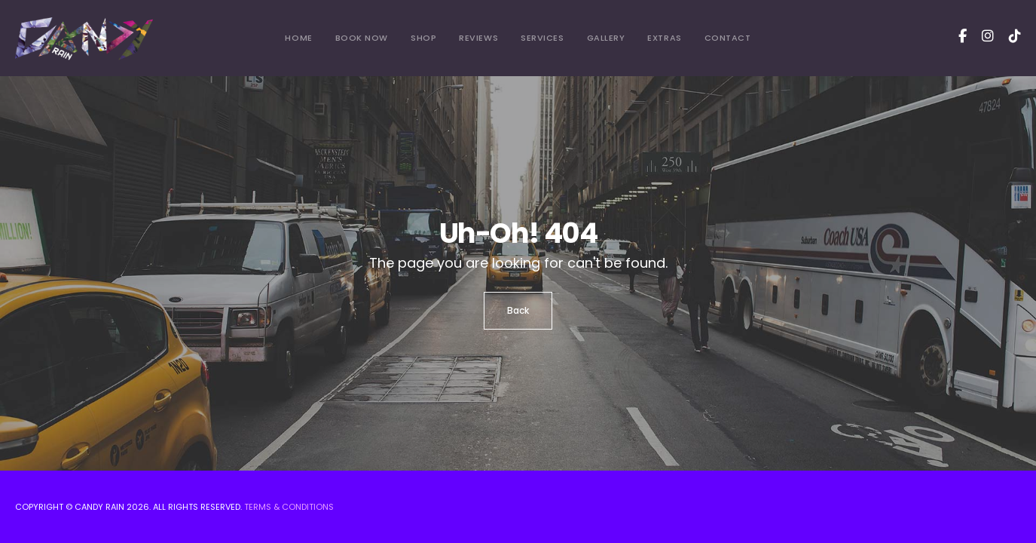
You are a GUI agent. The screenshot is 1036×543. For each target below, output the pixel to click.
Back (518, 310)
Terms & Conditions (289, 507)
